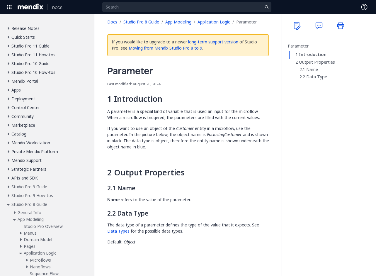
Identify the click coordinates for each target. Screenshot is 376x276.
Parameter (298, 46)
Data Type (316, 77)
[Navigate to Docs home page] (57, 7)
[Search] (186, 7)
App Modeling (178, 22)
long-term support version (213, 42)
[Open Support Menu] (364, 7)
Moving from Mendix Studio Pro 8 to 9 (165, 48)
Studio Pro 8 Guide (141, 22)
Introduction (312, 54)
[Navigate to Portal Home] (31, 7)
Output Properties (317, 62)
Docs (112, 22)
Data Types (118, 231)
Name (312, 69)
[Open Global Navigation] (9, 7)
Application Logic (214, 22)
